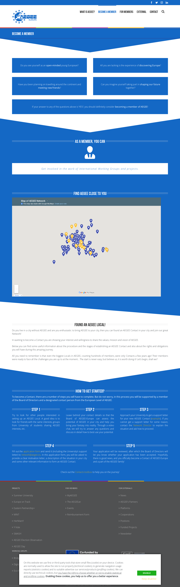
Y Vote (17, 527)
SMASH (17, 533)
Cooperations (127, 514)
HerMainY (19, 520)
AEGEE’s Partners (129, 501)
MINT (16, 514)
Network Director (142, 425)
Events (70, 508)
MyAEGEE (72, 495)
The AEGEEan (74, 501)
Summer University (23, 495)
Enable (147, 573)
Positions (124, 520)
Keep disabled (149, 578)
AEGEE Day (19, 546)
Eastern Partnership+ (24, 508)
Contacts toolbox (83, 472)
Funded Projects (128, 527)
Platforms (125, 508)
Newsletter (126, 533)
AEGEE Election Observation (28, 540)
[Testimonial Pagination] (83, 187)
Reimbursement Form (78, 514)
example (155, 418)
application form (31, 451)
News (123, 495)
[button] (163, 11)
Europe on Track (22, 501)
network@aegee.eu (31, 454)
